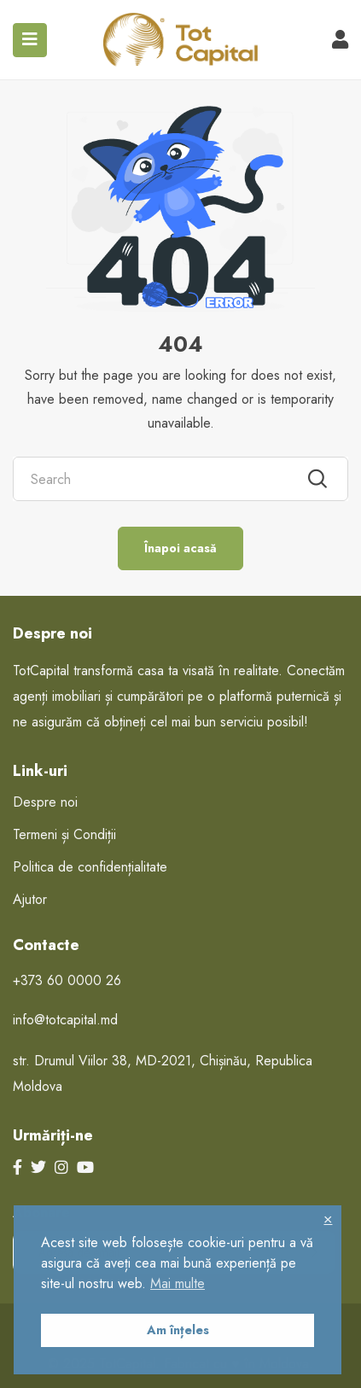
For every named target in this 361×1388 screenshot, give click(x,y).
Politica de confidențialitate (90, 867)
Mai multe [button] (177, 1283)
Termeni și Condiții (64, 834)
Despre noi (45, 802)
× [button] (327, 1218)
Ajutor (30, 899)
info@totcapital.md (65, 1019)
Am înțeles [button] (178, 1329)
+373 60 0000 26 (67, 980)
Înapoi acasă (180, 548)
